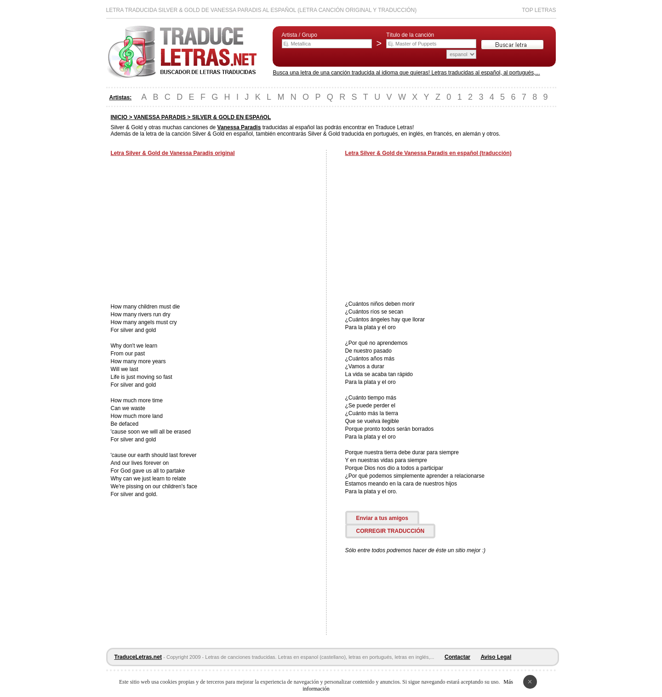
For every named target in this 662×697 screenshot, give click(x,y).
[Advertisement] (188, 230)
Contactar (457, 657)
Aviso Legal (495, 657)
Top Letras (539, 10)
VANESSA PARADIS (160, 117)
